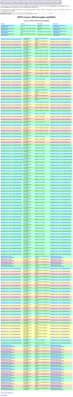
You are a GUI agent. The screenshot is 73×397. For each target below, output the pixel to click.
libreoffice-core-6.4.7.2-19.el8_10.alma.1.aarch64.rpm (57, 345)
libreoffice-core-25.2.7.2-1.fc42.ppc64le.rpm (60, 127)
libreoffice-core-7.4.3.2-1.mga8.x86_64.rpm (60, 225)
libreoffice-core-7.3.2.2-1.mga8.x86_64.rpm (60, 242)
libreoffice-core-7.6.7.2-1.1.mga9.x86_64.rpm (60, 179)
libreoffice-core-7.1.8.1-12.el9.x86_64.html (11, 311)
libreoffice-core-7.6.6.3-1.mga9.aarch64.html (11, 188)
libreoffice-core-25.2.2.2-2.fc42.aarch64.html (11, 136)
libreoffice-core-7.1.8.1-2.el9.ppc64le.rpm (60, 325)
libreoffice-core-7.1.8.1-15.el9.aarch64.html (11, 268)
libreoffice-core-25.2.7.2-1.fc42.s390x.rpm (60, 130)
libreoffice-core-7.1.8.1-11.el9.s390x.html (10, 320)
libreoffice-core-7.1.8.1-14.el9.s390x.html (10, 285)
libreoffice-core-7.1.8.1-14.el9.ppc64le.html (11, 282)
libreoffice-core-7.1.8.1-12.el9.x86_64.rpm (60, 311)
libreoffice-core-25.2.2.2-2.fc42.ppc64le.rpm (60, 139)
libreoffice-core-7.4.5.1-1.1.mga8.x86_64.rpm (60, 213)
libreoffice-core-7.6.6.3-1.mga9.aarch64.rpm (60, 188)
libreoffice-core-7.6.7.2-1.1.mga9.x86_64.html (11, 179)
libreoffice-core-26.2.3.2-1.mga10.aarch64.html (12, 50)
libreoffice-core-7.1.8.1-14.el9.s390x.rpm (59, 285)
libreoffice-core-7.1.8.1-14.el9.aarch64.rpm (60, 279)
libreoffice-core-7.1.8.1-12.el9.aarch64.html (11, 302)
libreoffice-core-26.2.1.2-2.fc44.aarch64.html (11, 79)
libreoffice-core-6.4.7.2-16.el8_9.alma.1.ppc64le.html (7, 383)
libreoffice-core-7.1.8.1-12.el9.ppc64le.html (11, 305)
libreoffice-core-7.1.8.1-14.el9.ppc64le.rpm (60, 282)
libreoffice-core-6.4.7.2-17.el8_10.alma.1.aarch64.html (8, 368)
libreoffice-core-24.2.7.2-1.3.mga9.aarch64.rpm (61, 147)
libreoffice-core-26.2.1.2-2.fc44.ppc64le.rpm (60, 82)
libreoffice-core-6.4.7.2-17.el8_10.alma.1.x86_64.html (8, 377)
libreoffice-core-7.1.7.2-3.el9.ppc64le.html (10, 334)
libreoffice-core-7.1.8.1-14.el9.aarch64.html (11, 279)
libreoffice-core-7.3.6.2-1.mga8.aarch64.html (11, 228)
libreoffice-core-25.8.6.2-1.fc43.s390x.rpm (60, 107)
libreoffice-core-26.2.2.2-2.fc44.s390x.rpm (60, 73)
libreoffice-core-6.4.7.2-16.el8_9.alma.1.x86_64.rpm (56, 388)
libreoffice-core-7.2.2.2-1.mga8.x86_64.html (11, 254)
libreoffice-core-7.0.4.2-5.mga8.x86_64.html (11, 342)
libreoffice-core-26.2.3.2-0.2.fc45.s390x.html (11, 61)
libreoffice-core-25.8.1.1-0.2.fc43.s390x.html (11, 119)
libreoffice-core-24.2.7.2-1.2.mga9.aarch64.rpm (61, 153)
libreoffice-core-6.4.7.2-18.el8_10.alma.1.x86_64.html (8, 366)
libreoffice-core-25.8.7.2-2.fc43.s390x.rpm (60, 96)
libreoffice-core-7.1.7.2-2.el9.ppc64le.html (10, 337)
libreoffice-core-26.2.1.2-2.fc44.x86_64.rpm (60, 87)
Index (3, 2)
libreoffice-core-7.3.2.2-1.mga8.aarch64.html (11, 239)
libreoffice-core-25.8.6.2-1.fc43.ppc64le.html (11, 104)
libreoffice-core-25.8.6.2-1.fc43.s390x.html (11, 107)
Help (59, 2)
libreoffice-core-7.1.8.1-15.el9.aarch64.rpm (60, 268)
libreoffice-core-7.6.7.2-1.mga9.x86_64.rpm (60, 185)
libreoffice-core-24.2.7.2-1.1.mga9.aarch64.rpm (61, 159)
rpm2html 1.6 (10, 392)
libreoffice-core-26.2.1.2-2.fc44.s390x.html (11, 84)
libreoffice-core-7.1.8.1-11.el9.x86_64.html (11, 322)
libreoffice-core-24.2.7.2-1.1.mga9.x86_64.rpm (61, 162)
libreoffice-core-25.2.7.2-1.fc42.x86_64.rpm (60, 133)
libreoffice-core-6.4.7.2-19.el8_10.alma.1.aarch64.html (8, 345)
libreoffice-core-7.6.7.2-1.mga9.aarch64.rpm (60, 182)
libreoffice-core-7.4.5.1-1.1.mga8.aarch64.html (11, 211)
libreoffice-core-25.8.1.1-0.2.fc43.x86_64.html (11, 122)
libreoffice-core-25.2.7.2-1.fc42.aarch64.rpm (60, 125)
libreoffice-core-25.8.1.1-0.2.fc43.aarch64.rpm (61, 113)
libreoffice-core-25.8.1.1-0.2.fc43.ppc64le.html (11, 116)
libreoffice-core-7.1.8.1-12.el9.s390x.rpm (59, 308)
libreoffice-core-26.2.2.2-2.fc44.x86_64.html (11, 76)
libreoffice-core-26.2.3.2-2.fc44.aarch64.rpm (60, 38)
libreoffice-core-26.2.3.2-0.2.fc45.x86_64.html (11, 64)
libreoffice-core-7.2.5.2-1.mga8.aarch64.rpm (60, 245)
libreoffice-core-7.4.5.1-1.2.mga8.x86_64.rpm (60, 208)
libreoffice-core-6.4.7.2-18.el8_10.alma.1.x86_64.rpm (57, 366)
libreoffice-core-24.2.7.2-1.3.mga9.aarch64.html (12, 147)
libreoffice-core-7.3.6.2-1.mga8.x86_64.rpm (60, 231)
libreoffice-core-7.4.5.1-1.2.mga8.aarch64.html (11, 205)
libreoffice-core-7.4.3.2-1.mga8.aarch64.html (11, 222)
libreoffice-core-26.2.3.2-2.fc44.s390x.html (11, 44)
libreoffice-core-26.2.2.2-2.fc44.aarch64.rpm (60, 67)
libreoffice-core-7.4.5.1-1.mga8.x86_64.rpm (60, 219)
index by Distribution (19, 2)
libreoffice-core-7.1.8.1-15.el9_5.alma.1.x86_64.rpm (56, 265)
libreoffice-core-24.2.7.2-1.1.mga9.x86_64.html (12, 162)
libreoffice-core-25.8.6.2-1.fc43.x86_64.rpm (60, 110)
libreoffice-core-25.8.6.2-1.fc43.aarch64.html (11, 102)
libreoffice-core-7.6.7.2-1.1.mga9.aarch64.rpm (61, 176)
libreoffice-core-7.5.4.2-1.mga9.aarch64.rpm (60, 199)
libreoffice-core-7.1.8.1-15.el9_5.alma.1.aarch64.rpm (57, 257)
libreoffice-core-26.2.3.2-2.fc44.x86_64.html (11, 47)
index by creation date (39, 2)
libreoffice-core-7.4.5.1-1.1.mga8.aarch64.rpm (61, 211)
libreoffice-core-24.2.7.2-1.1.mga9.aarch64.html (12, 159)
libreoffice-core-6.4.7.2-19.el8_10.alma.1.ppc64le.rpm (57, 348)
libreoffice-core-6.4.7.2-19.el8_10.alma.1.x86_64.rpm (57, 354)
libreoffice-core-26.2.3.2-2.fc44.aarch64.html (11, 38)
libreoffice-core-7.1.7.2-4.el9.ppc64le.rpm (60, 331)
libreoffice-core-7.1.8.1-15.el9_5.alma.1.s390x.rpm (56, 262)
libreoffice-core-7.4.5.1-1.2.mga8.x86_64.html (11, 208)
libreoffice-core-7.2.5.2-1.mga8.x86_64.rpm (60, 248)
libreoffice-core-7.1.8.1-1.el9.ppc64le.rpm (60, 328)
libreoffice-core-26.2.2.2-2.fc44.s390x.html (11, 73)
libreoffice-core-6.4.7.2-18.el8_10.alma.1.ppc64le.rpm (57, 360)
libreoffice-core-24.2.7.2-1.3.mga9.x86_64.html (12, 150)
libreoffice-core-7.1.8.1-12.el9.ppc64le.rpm (60, 305)
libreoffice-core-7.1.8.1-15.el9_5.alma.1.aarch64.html (7, 257)
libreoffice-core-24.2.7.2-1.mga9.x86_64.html (11, 168)
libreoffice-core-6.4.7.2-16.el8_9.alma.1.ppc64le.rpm (57, 383)
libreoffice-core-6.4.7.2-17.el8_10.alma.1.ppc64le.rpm (57, 371)
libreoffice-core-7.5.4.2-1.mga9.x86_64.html (11, 202)
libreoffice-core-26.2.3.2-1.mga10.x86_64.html (11, 53)
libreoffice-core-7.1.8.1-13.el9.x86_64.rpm (60, 299)
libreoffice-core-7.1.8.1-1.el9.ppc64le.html (10, 328)
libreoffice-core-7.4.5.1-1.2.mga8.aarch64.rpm (61, 205)
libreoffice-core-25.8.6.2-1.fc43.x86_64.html (11, 110)
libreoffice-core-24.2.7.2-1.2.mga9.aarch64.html (12, 153)
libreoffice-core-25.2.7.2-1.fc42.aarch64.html (11, 125)
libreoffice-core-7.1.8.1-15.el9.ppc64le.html (11, 271)
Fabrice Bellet (4, 395)
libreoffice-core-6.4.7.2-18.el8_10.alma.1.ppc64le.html (8, 360)
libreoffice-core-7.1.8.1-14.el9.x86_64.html (11, 288)
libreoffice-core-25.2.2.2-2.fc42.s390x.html (11, 142)
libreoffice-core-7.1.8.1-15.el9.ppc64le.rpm (60, 271)
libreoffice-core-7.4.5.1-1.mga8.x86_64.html (11, 219)
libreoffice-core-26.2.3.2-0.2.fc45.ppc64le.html (11, 59)
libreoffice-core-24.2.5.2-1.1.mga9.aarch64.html (12, 170)
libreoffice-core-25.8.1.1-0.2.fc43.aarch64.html (11, 113)
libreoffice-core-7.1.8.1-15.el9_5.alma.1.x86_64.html (7, 265)
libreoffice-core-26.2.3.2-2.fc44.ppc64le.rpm (60, 41)
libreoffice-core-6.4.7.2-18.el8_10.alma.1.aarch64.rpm (57, 357)
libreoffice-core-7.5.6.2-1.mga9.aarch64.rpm (60, 193)
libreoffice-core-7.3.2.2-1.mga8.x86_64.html (11, 242)
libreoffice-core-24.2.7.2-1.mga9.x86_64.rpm (60, 168)
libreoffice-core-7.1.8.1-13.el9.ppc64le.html (11, 294)
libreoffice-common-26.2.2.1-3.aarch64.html (7, 26)
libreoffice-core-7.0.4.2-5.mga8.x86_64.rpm (60, 342)
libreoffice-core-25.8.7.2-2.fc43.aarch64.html (11, 90)
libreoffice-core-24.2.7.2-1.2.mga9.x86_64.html (12, 156)
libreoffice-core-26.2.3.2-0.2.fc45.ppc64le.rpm (61, 59)
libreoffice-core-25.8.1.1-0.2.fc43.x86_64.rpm (60, 122)
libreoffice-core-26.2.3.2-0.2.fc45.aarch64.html (11, 56)
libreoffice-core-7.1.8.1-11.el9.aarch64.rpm (60, 314)
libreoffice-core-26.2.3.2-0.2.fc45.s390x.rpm (60, 61)
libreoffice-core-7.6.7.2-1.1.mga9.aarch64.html (11, 176)
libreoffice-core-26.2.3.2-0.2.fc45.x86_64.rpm (60, 64)
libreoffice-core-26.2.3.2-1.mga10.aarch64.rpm (61, 50)
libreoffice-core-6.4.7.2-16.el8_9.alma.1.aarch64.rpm (57, 380)
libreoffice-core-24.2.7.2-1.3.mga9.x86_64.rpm (61, 150)
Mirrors (55, 2)
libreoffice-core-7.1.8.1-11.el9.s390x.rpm (59, 320)
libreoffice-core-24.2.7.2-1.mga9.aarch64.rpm (60, 165)
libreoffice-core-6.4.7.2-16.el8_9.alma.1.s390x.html (7, 386)
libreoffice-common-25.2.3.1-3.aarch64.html (7, 31)
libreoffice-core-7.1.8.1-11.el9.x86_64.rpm (60, 322)
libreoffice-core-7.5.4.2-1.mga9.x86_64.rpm (60, 202)
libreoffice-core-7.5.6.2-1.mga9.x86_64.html (11, 196)
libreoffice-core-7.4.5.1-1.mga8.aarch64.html (11, 216)
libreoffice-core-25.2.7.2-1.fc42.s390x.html (11, 130)
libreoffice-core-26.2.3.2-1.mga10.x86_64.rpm (61, 53)
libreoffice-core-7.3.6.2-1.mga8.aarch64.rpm (60, 228)
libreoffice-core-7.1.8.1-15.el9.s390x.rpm (59, 274)
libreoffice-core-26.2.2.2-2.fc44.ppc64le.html (11, 70)
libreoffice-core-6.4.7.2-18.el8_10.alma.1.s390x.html (7, 363)
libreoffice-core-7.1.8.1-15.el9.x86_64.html (11, 276)
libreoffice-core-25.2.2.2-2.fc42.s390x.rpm (60, 142)
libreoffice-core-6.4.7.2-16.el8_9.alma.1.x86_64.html (7, 388)
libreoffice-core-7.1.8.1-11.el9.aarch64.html (11, 314)
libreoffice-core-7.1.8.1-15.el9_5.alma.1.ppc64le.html (7, 259)
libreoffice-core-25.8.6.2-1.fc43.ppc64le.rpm (60, 104)
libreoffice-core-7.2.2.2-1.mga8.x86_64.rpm (60, 254)
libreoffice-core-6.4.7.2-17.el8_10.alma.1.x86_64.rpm (57, 377)
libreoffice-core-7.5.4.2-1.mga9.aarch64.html (11, 199)
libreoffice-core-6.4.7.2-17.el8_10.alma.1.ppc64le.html (8, 371)
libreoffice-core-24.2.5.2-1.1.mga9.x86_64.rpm (61, 173)
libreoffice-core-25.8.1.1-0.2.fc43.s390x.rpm (60, 119)
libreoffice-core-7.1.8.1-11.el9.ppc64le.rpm (60, 317)
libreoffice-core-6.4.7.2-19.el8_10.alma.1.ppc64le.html (8, 348)
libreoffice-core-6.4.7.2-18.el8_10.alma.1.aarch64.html (8, 357)
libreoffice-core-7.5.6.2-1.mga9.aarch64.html (11, 193)
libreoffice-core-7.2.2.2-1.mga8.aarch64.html (11, 251)
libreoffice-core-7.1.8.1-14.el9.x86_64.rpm (60, 288)
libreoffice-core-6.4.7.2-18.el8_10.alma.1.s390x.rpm (56, 363)
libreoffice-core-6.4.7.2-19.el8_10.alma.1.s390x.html (7, 351)
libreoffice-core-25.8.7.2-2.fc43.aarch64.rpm (60, 90)
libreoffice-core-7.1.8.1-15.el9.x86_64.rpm (60, 276)
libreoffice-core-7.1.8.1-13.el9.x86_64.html (11, 299)
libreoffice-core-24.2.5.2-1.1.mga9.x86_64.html (12, 173)
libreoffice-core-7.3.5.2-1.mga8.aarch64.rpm (60, 233)
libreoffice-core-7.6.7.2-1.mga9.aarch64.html (11, 182)
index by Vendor (28, 2)
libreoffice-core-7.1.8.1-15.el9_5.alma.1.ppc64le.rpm (57, 259)
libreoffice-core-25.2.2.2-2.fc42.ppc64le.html (11, 139)
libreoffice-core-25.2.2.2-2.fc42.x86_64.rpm (60, 145)
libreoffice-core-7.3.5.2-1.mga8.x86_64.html (11, 236)
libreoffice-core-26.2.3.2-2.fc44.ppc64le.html (11, 41)
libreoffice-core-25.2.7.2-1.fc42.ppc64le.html (11, 127)
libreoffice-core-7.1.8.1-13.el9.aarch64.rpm (60, 291)
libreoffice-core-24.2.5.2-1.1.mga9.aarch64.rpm (61, 170)
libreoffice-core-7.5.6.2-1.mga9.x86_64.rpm (60, 196)
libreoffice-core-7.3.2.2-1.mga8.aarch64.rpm (60, 239)
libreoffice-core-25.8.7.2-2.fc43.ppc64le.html (11, 93)
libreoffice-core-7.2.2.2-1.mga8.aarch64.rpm (60, 251)
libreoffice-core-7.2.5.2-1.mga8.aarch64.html (11, 245)
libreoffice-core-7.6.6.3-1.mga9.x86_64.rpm (60, 190)
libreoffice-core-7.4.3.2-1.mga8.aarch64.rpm (60, 222)
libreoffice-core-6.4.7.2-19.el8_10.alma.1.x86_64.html (8, 354)
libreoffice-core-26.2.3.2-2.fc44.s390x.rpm (60, 44)
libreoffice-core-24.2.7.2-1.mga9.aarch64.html (11, 165)
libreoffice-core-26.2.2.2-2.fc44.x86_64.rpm (60, 76)
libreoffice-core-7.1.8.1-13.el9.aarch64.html (11, 291)
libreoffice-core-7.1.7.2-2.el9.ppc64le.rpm (60, 337)
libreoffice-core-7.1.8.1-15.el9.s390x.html (10, 274)
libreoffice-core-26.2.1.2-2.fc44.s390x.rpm (60, 84)
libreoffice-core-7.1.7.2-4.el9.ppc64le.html (10, 331)
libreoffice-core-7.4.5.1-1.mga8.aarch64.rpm (60, 216)
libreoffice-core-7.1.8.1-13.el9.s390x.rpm (59, 297)
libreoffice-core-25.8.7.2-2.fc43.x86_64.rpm (60, 99)
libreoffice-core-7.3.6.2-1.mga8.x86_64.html (11, 231)
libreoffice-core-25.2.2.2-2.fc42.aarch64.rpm (60, 136)
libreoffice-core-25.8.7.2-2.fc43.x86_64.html (11, 99)
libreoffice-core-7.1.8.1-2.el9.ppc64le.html (10, 325)
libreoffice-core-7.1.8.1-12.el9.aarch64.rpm (60, 302)
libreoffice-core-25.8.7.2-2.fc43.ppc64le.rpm (60, 93)
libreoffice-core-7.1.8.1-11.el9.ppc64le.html (11, 317)
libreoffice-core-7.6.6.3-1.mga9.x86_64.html (11, 190)
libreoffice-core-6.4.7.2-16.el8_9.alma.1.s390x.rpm (56, 386)
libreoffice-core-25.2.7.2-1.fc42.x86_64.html (11, 133)
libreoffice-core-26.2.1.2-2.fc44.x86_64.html (11, 87)
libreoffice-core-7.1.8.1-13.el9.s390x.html (10, 297)
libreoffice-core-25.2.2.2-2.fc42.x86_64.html (11, 145)
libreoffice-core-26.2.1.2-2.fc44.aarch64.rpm (60, 79)
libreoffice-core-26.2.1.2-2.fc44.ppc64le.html (11, 82)
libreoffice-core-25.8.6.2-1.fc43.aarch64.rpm (60, 102)
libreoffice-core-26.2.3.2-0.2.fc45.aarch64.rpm (61, 56)
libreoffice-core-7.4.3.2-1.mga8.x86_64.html (11, 225)
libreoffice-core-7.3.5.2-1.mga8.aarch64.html (11, 233)
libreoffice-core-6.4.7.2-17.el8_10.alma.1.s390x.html (7, 374)
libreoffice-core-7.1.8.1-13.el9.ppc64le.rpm (60, 294)
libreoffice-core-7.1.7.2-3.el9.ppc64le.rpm (60, 334)
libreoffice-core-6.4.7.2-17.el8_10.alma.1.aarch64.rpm (57, 368)
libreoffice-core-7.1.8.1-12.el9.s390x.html (10, 308)
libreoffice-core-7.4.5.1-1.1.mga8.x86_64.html (11, 213)
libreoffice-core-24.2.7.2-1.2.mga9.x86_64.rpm (61, 156)
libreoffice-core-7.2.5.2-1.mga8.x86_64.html (11, 248)
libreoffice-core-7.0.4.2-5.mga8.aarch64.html (11, 340)
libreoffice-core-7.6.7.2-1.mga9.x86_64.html (11, 185)
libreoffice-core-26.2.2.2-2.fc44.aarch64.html (11, 67)
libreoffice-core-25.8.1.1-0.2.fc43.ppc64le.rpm (61, 116)
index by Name (48, 2)
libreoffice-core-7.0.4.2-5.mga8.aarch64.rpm (60, 340)
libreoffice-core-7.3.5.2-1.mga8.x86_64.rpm (60, 236)
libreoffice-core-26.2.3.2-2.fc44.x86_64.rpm (60, 47)
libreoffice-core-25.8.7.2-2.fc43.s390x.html (11, 96)
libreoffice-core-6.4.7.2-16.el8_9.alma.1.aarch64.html (7, 380)
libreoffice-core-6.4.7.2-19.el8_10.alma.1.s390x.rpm (56, 351)
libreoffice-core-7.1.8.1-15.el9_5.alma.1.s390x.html (7, 262)
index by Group (9, 2)
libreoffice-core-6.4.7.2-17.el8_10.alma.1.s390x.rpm (56, 374)
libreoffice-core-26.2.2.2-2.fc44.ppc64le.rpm (60, 70)
